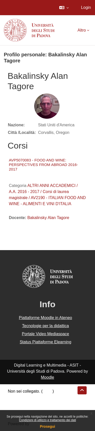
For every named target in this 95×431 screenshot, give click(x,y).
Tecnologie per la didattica (45, 326)
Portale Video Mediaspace (45, 334)
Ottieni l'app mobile (25, 409)
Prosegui (47, 426)
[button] (64, 7)
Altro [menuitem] (82, 30)
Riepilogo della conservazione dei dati (42, 397)
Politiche (15, 403)
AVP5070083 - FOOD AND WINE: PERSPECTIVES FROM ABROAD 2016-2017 (43, 164)
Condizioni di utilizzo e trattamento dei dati (47, 420)
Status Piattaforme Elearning (45, 342)
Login (86, 7)
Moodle (47, 377)
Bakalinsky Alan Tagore (48, 217)
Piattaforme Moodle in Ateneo (45, 318)
